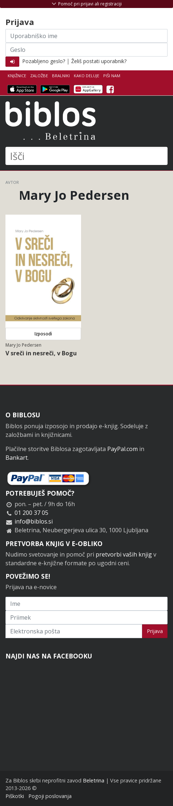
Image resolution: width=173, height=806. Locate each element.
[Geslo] (86, 50)
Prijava (155, 631)
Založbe (39, 75)
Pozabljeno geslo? (43, 61)
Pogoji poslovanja (50, 796)
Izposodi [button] (43, 334)
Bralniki (61, 75)
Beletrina (93, 780)
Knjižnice (17, 75)
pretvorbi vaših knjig (124, 554)
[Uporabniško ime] (86, 36)
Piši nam (111, 75)
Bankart (16, 458)
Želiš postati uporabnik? (98, 61)
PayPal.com (122, 449)
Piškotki (14, 796)
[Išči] (86, 156)
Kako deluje (86, 75)
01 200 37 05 (31, 513)
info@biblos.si (34, 521)
